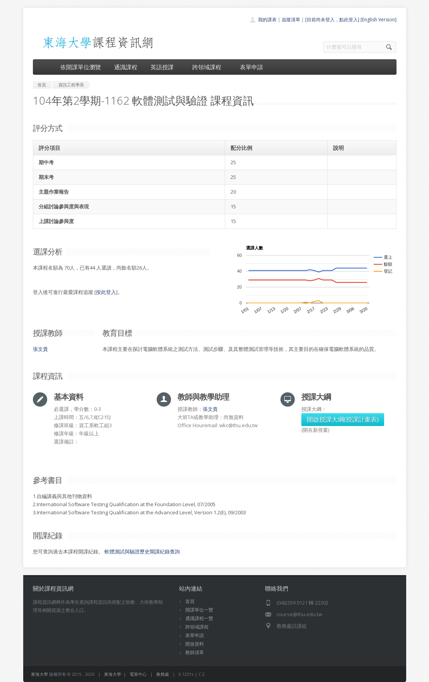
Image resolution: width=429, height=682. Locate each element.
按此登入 (106, 292)
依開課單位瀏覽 (80, 67)
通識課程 (125, 67)
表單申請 (251, 67)
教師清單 (194, 652)
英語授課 (164, 67)
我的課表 (267, 19)
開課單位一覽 (199, 609)
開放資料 (194, 644)
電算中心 (138, 674)
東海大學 (39, 674)
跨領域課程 (209, 67)
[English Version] (379, 19)
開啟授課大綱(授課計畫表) (343, 419)
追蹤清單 (291, 19)
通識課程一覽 (199, 618)
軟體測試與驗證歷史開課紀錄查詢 (142, 551)
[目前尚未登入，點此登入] (332, 19)
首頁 (190, 601)
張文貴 (40, 348)
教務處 (162, 674)
